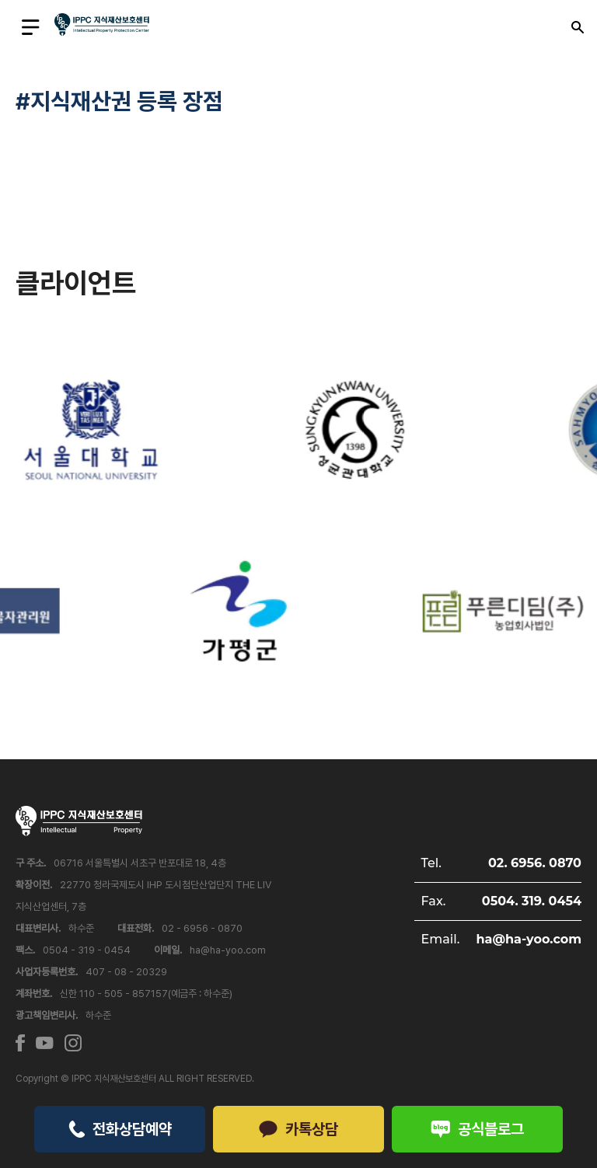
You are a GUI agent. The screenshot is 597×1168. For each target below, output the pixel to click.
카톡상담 (298, 1129)
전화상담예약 (120, 1129)
